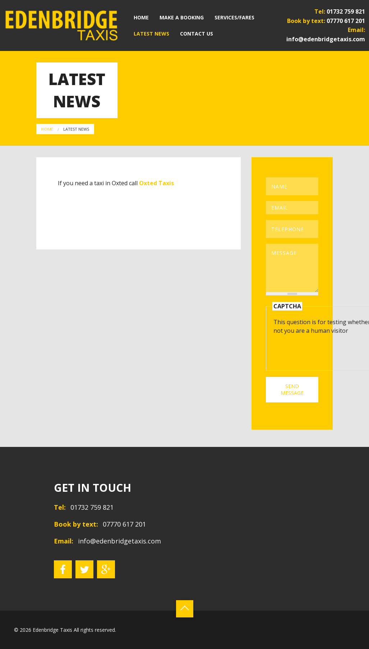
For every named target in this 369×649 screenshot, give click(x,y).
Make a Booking (182, 17)
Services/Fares (234, 17)
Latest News (151, 33)
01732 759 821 (346, 11)
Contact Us (196, 33)
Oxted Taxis (156, 183)
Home (141, 17)
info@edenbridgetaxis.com (325, 39)
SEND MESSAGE (292, 389)
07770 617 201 (346, 20)
